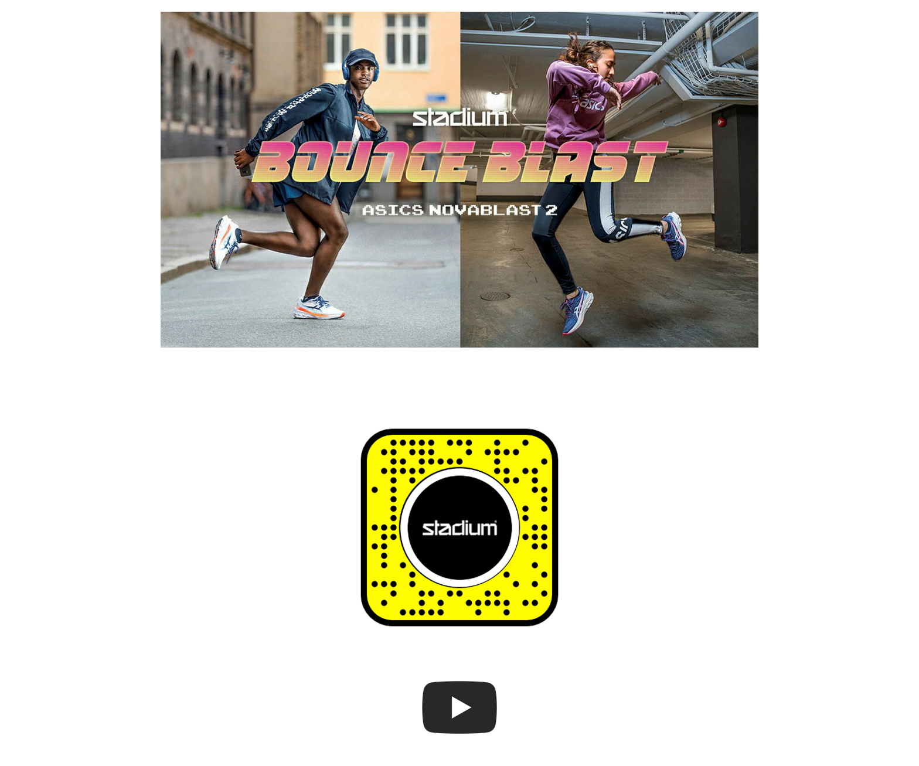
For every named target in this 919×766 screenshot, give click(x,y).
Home (56, 24)
